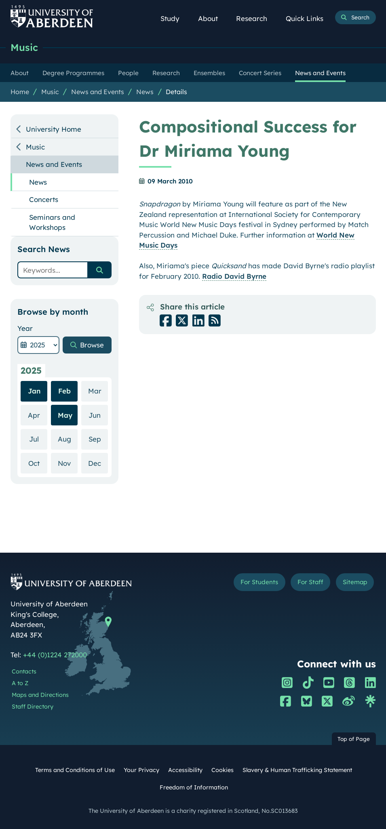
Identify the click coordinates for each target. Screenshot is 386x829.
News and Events (97, 92)
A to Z (20, 683)
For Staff (309, 582)
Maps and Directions (40, 695)
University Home (53, 129)
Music (24, 47)
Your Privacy (141, 770)
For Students (258, 582)
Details (176, 92)
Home (20, 92)
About (212, 18)
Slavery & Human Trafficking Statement (297, 770)
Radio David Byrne (234, 276)
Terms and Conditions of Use (75, 770)
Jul (38, 438)
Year (25, 328)
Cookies (222, 770)
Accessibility (185, 770)
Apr (37, 414)
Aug (68, 438)
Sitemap (354, 582)
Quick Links (308, 18)
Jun (98, 414)
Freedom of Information (194, 787)
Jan (34, 391)
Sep (98, 438)
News (145, 92)
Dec (98, 462)
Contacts (24, 671)
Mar (98, 390)
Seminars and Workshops (52, 222)
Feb (64, 391)
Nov (68, 462)
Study (174, 18)
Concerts (43, 199)
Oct (37, 462)
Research (255, 18)
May (65, 415)
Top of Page (353, 738)
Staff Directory (32, 706)
